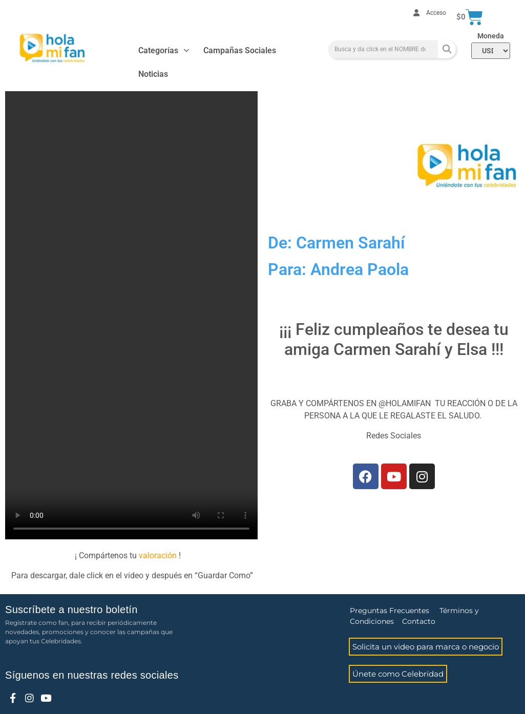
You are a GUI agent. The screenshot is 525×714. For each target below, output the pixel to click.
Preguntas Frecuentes (389, 610)
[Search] (447, 49)
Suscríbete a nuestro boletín (71, 609)
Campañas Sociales (239, 50)
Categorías (163, 50)
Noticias (153, 74)
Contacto (418, 621)
